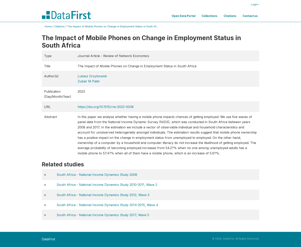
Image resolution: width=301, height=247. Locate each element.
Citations (230, 16)
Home (48, 26)
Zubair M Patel (89, 81)
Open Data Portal (183, 16)
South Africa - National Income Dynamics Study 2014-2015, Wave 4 (107, 205)
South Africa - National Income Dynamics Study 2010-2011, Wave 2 (107, 185)
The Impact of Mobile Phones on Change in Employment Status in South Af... (112, 26)
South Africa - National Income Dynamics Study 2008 (97, 175)
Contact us (250, 16)
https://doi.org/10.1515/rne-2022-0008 (106, 107)
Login (254, 4)
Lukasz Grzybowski (92, 76)
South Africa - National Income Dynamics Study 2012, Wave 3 (103, 195)
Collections (209, 16)
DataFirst (48, 239)
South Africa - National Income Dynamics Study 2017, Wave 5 (103, 215)
